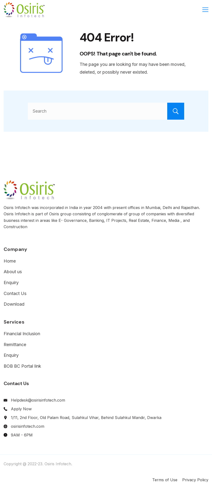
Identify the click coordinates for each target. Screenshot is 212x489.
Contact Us (15, 293)
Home (10, 261)
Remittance (15, 344)
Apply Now (21, 408)
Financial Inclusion (22, 333)
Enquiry (11, 282)
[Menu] (205, 9)
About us (13, 271)
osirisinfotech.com (27, 426)
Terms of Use (164, 479)
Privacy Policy (195, 479)
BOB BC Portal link (22, 366)
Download (14, 304)
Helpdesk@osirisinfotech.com (38, 400)
